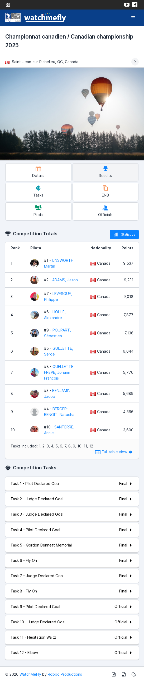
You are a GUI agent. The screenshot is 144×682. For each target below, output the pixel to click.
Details (38, 172)
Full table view (114, 452)
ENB (105, 191)
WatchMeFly (30, 674)
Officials (105, 211)
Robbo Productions (65, 674)
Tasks (38, 191)
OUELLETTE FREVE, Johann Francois (58, 372)
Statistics (124, 234)
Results (105, 172)
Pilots (38, 211)
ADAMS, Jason (65, 280)
